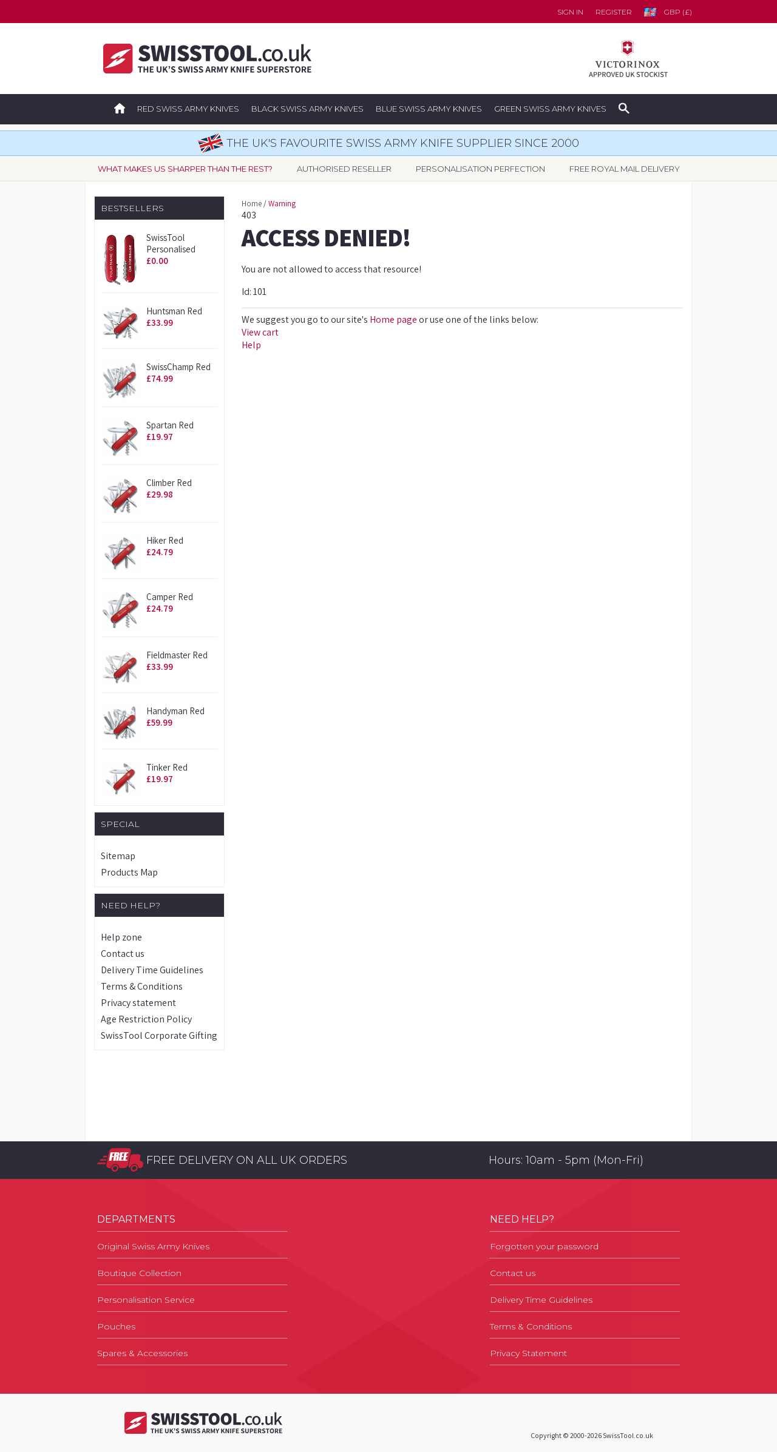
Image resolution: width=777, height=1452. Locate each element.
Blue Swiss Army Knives (429, 108)
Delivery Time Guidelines (152, 970)
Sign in (570, 11)
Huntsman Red (174, 311)
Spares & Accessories (142, 1353)
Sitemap (118, 855)
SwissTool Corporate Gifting (159, 1035)
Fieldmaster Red (177, 655)
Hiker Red (164, 540)
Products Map (129, 872)
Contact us (122, 953)
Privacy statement (138, 1002)
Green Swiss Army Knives (550, 108)
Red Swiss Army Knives (188, 108)
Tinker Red (167, 767)
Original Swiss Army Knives (153, 1246)
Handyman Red (175, 711)
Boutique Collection (139, 1273)
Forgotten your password (544, 1246)
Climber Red (169, 482)
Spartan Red (170, 425)
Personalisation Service (146, 1299)
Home (252, 203)
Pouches (116, 1326)
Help (251, 345)
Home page (393, 319)
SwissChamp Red (178, 367)
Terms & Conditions (142, 986)
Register (613, 11)
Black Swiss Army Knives (307, 108)
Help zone (121, 937)
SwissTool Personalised (170, 243)
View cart (260, 332)
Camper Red (169, 597)
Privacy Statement (528, 1353)
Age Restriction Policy (146, 1019)
